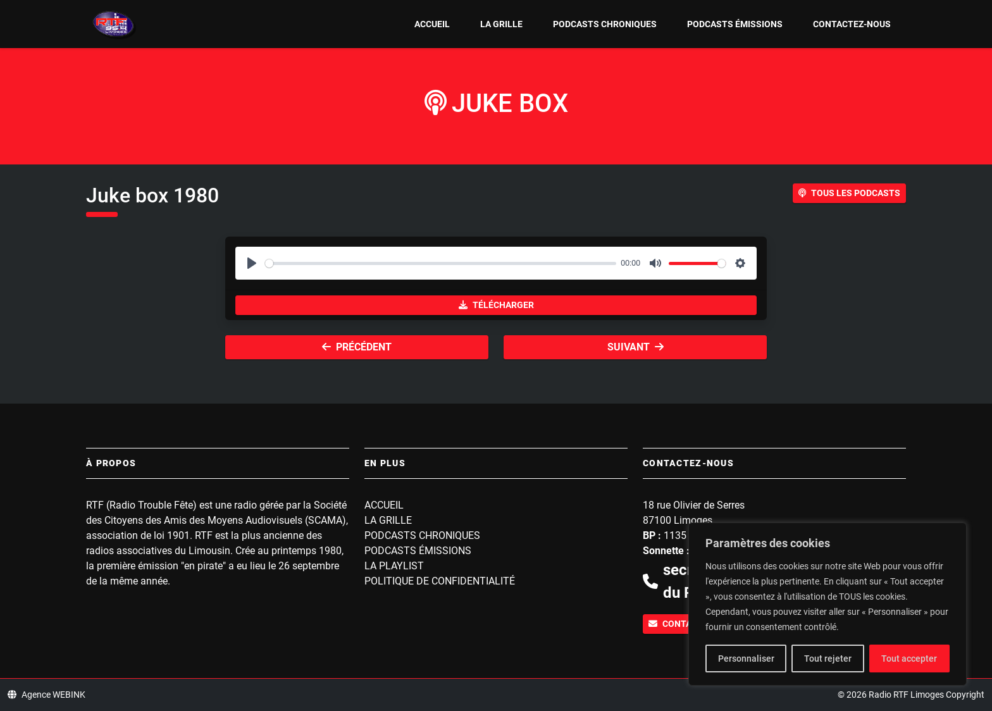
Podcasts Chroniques (605, 24)
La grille (501, 24)
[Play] (252, 263)
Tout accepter (909, 658)
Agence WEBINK (46, 694)
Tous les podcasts (849, 193)
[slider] (440, 263)
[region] (827, 604)
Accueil (432, 24)
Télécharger (496, 305)
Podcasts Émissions (735, 24)
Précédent (357, 347)
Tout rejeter (828, 658)
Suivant (635, 347)
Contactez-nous (852, 24)
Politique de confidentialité (439, 581)
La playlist (394, 566)
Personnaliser (746, 658)
